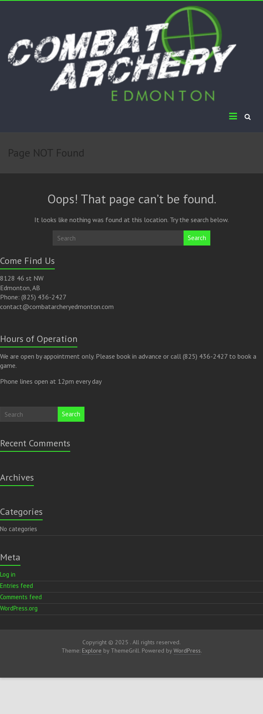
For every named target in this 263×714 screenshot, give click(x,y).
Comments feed (21, 597)
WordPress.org (19, 608)
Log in (7, 574)
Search (197, 238)
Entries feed (16, 586)
